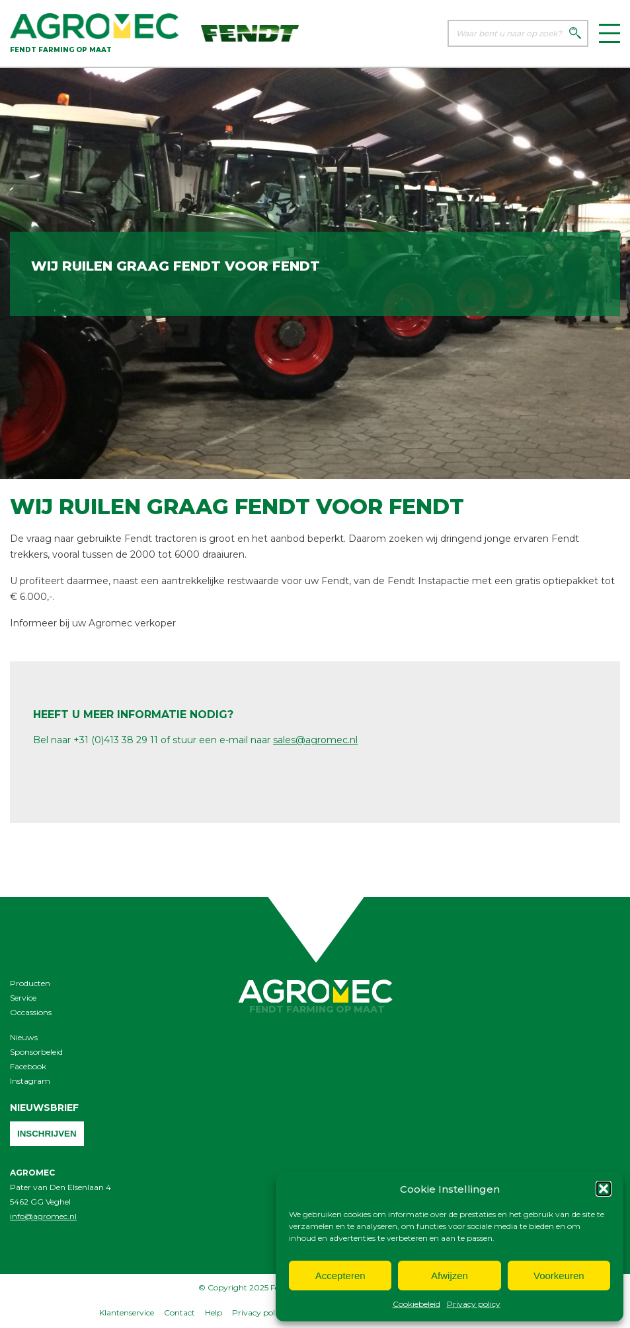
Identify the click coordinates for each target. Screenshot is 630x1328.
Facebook (28, 1066)
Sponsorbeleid (36, 1052)
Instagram (30, 1081)
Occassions (31, 1012)
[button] (603, 1188)
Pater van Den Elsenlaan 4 (60, 1187)
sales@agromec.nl (315, 740)
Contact (179, 1312)
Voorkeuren (558, 1275)
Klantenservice (126, 1312)
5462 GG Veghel (40, 1202)
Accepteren (340, 1275)
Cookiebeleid (416, 1304)
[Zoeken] (575, 34)
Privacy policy (473, 1304)
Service (23, 998)
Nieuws (24, 1037)
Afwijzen (449, 1275)
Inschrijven (47, 1134)
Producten (30, 983)
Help (213, 1312)
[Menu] (609, 33)
